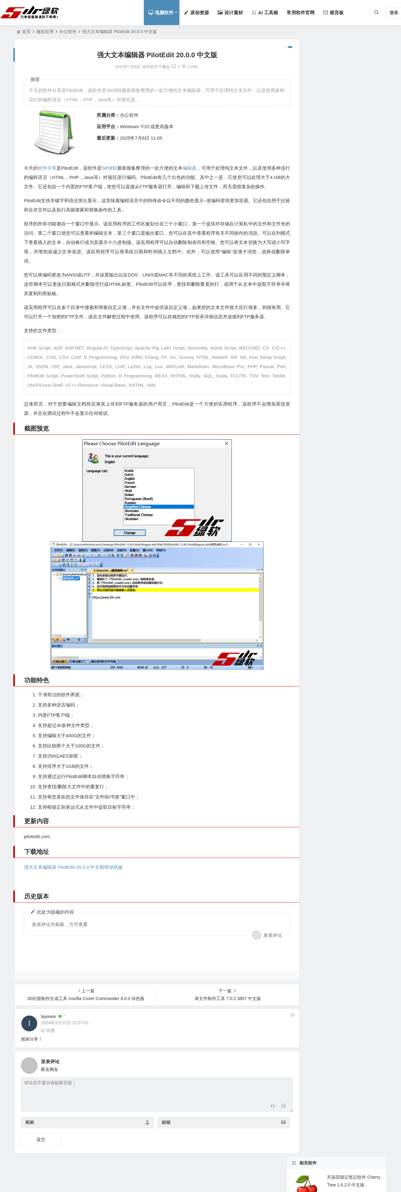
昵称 (29, 1133)
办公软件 (68, 31)
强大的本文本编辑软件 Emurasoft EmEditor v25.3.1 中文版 (354, 151)
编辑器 (192, 168)
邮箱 (158, 1133)
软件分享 (47, 168)
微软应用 (45, 31)
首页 (26, 31)
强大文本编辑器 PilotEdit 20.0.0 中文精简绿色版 (73, 878)
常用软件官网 (301, 12)
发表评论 (256, 946)
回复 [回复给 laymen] (48, 1041)
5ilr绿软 (110, 168)
